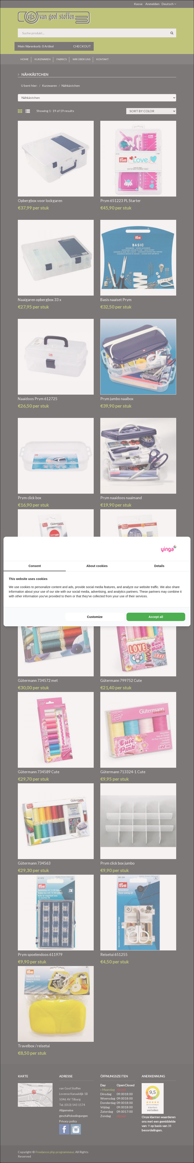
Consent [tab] (35, 566)
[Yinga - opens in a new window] (168, 549)
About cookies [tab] (97, 566)
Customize (95, 617)
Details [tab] (159, 566)
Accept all (155, 617)
